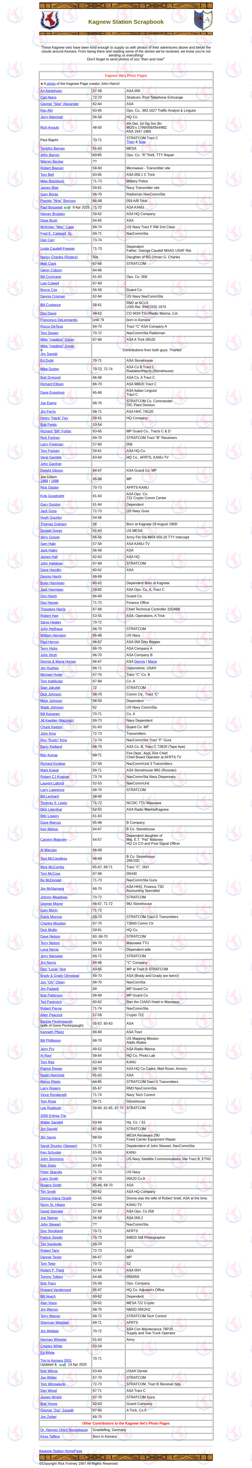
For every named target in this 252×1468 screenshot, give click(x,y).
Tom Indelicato (51, 681)
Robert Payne (51, 1008)
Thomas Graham (53, 524)
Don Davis (48, 313)
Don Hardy (48, 596)
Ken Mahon (49, 829)
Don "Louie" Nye (53, 969)
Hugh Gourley (51, 517)
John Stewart (50, 1224)
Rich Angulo (49, 127)
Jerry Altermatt (51, 117)
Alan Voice (48, 1303)
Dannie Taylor (51, 1257)
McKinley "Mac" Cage (57, 227)
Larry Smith (49, 1178)
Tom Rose (48, 1101)
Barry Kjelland (51, 747)
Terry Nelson (50, 943)
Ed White (47, 1353)
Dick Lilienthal (51, 809)
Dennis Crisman (52, 296)
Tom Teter (48, 1264)
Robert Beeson (52, 168)
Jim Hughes (49, 668)
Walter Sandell (51, 1122)
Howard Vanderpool (55, 1290)
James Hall (49, 557)
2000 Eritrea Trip (53, 1116)
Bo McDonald (50, 880)
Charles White (51, 1346)
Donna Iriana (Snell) (55, 1198)
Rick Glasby (49, 487)
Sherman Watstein (54, 1322)
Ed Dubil (47, 360)
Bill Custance (50, 305)
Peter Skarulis (51, 1172)
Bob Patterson (51, 995)
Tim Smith (48, 1192)
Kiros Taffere (50, 1436)
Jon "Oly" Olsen (52, 982)
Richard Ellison (52, 384)
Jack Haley (48, 550)
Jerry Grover (50, 537)
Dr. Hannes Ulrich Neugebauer (64, 1430)
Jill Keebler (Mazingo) (57, 720)
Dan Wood (48, 1391)
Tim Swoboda (51, 1244)
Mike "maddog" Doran (57, 339)
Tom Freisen (50, 451)
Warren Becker (52, 161)
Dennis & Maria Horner (58, 661)
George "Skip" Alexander (59, 104)
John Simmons (52, 1159)
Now (142, 142)
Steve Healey (50, 622)
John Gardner (51, 464)
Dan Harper (49, 603)
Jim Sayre (48, 1137)
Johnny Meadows (54, 897)
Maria (152, 661)
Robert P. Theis (52, 1270)
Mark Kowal (49, 770)
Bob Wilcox (49, 1371)
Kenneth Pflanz (52, 1032)
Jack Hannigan (52, 589)
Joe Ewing (48, 403)
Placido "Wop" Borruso (58, 201)
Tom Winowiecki (53, 1384)
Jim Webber (49, 1331)
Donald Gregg (51, 531)
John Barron (49, 155)
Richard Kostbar (53, 764)
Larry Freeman (51, 444)
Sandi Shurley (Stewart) (58, 1146)
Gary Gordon (50, 504)
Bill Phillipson (50, 1040)
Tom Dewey (49, 333)
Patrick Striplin (51, 1237)
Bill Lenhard (49, 796)
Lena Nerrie (49, 949)
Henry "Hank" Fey (54, 418)
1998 (55, 481)
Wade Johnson (52, 707)
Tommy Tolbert (51, 1277)
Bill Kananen (50, 714)
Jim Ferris (48, 411)
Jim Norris (48, 962)
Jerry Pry (47, 1049)
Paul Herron (49, 642)
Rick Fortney (50, 438)
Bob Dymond (50, 377)
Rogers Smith (51, 1185)
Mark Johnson (51, 701)
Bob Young (48, 1404)
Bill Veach (48, 1296)
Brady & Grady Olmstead (59, 976)
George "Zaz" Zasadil (57, 1410)
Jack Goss (48, 511)
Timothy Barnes (52, 148)
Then (130, 142)
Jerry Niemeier (51, 956)
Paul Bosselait (51, 207)
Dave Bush (48, 220)
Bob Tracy (48, 1283)
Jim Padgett (49, 989)
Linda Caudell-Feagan (57, 248)
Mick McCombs (52, 867)
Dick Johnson (50, 694)
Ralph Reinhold (52, 1075)
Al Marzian (48, 850)
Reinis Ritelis (50, 1082)
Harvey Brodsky (52, 214)
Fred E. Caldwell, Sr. (56, 233)
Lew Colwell (49, 283)
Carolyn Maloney (53, 839)
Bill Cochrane (50, 277)
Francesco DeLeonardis (59, 320)
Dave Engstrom (52, 392)
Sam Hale (48, 544)
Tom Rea (47, 1062)
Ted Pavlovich (51, 1002)
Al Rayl (46, 1055)
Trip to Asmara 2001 (56, 1360)
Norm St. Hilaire (52, 1205)
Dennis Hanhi (50, 576)
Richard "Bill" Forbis (55, 431)
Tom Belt (47, 174)
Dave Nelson (50, 936)
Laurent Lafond (52, 783)
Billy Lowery (49, 816)
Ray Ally (46, 110)
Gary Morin (49, 910)
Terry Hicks (49, 648)
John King (48, 733)
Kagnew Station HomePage (60, 1451)
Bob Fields (48, 425)
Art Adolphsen (51, 91)
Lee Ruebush (50, 1108)
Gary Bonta (49, 194)
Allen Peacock (51, 1015)
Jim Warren (49, 1309)
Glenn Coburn (51, 270)
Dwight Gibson (51, 470)
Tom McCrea (50, 873)
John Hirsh (48, 655)
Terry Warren (50, 1316)
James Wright (51, 1397)
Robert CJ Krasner (55, 777)
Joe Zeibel (48, 1417)
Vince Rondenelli (53, 1095)
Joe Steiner (49, 1218)
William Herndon (53, 635)
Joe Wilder (48, 1377)
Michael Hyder (51, 675)
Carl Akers (48, 97)
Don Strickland (51, 1231)
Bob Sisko (48, 1165)
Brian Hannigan (52, 583)
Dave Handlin (50, 570)
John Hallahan (51, 563)
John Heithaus (51, 629)
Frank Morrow (51, 917)
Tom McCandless (53, 858)
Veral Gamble (51, 457)
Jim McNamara (52, 889)
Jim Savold (48, 354)
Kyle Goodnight (52, 496)
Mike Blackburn (52, 181)
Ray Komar (49, 755)
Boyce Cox (48, 290)
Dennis (139, 661)
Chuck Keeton (51, 727)
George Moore (51, 904)
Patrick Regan (51, 1069)
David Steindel (51, 1211)
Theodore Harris (53, 609)
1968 (44, 481)
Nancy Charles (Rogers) (59, 257)
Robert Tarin (49, 1250)
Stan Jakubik (50, 688)
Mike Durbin (49, 369)
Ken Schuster (50, 1152)
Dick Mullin (48, 930)
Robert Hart (49, 616)
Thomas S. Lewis (53, 803)
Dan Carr (47, 240)
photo (51, 84)
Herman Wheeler (53, 1339)
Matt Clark (48, 264)
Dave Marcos (50, 822)
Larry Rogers (50, 1088)
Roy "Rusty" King (53, 740)
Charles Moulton (53, 923)
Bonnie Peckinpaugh (56, 1021)
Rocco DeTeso (51, 326)
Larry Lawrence (52, 790)
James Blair (49, 188)
